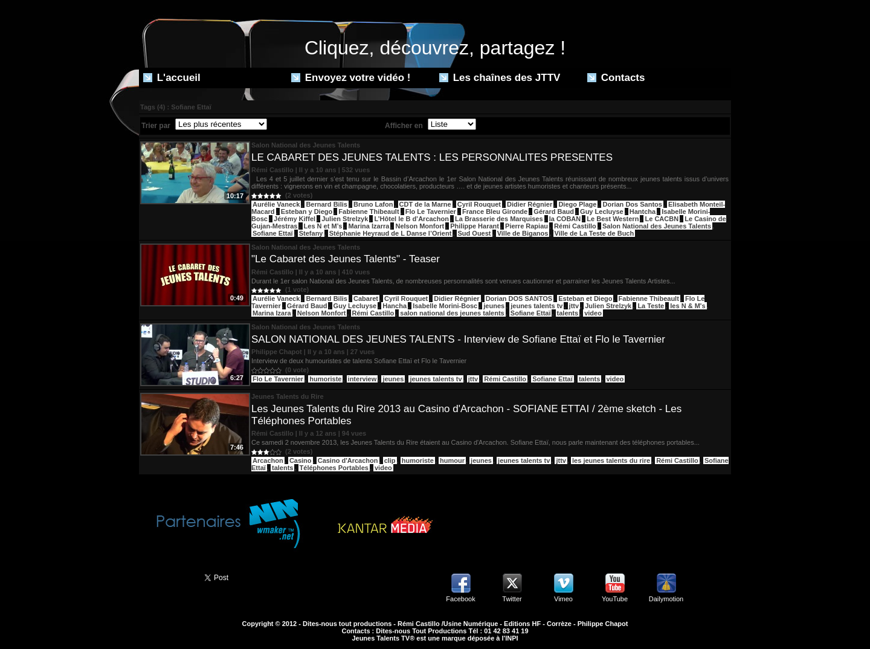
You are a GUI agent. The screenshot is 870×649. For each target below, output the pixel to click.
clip (390, 460)
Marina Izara (272, 313)
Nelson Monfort (419, 226)
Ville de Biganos (523, 233)
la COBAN (565, 218)
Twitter (511, 598)
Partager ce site (166, 576)
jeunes (493, 305)
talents (567, 313)
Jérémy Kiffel (294, 218)
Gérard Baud (553, 211)
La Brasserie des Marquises (499, 218)
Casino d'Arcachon (348, 460)
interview (362, 379)
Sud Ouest (474, 233)
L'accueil (172, 77)
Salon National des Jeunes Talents (656, 226)
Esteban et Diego (585, 298)
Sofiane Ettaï (273, 233)
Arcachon (268, 460)
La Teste (650, 305)
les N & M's (687, 305)
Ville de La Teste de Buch (594, 233)
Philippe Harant (474, 226)
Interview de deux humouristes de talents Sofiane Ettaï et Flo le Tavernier (358, 360)
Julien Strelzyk (344, 218)
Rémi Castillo (575, 226)
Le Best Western (613, 218)
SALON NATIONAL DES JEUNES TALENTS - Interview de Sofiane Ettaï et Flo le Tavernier (458, 339)
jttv (574, 305)
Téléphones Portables (334, 467)
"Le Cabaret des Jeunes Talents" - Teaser (345, 259)
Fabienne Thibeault (368, 211)
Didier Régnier (529, 204)
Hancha (394, 305)
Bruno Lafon (373, 204)
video (593, 313)
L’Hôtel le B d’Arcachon (411, 218)
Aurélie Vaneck (276, 204)
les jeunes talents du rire (611, 460)
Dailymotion (666, 598)
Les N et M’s (323, 226)
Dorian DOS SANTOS (519, 298)
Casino (300, 460)
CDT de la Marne (425, 204)
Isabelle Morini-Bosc (445, 305)
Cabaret (365, 298)
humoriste (325, 379)
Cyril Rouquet (479, 204)
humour (452, 460)
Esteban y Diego (307, 211)
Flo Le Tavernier (430, 211)
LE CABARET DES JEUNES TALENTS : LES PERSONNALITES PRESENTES (432, 157)
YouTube (615, 598)
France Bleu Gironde (494, 211)
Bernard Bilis (326, 204)
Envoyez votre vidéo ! (351, 77)
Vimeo (563, 598)
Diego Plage (577, 204)
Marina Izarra (368, 226)
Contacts (616, 77)
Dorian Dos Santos (632, 204)
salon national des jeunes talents (452, 313)
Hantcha (643, 211)
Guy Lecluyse (602, 211)
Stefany (311, 233)
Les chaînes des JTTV (499, 77)
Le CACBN (661, 218)
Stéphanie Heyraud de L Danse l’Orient (390, 233)
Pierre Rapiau (526, 226)
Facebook (460, 598)
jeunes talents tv (536, 305)
